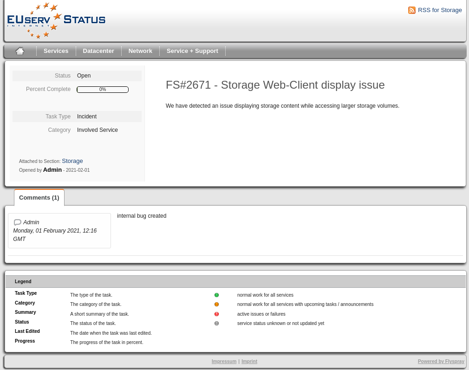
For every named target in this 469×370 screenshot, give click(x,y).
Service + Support (192, 50)
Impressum (224, 361)
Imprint (249, 361)
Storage (72, 160)
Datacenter (98, 50)
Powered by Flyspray (441, 361)
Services (56, 50)
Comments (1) (39, 197)
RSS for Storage (440, 9)
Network (140, 50)
